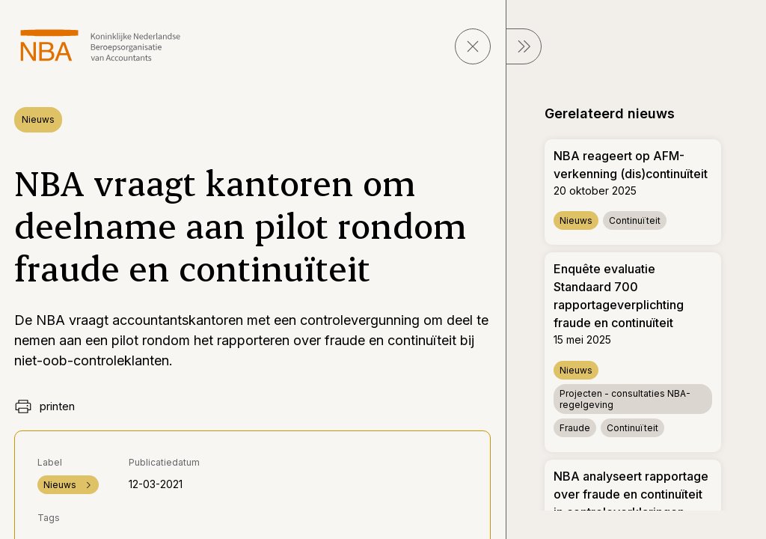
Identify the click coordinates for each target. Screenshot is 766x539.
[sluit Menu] (524, 46)
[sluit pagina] (473, 46)
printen (44, 406)
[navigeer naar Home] (100, 45)
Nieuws (38, 119)
